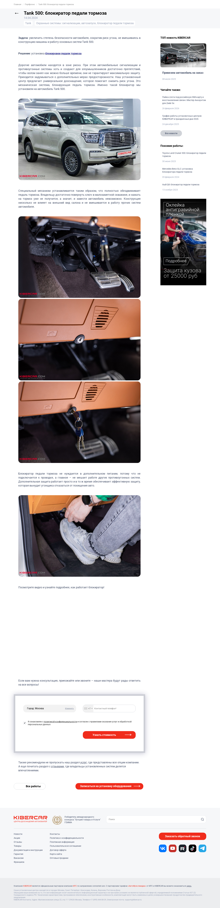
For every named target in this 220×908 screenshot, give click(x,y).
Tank (28, 23)
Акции (17, 838)
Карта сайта (56, 854)
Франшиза (19, 862)
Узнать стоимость (104, 734)
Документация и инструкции (28, 850)
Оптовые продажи (59, 858)
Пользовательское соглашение (65, 846)
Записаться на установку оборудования (105, 786)
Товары (17, 846)
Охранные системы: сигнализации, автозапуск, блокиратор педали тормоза (85, 23)
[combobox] (88, 708)
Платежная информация (62, 842)
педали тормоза (71, 53)
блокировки (53, 53)
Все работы (33, 786)
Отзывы (18, 842)
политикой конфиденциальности (60, 721)
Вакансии (19, 858)
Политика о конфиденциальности (67, 838)
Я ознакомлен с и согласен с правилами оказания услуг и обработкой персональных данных (80, 723)
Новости (18, 834)
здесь (189, 886)
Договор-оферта (58, 850)
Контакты (55, 834)
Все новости (171, 133)
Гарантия (18, 854)
